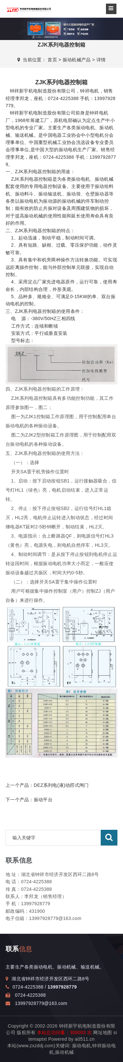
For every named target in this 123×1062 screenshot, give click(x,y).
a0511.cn (84, 1039)
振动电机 (81, 1045)
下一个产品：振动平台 (29, 799)
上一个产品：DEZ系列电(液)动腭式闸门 (47, 785)
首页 (52, 59)
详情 (101, 59)
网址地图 (102, 1032)
